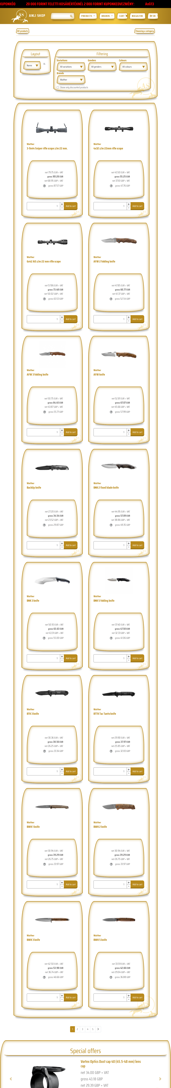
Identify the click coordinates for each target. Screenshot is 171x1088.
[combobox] (32, 65)
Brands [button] (106, 16)
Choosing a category (145, 31)
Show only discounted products (74, 87)
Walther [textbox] (63, 80)
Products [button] (87, 16)
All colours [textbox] (127, 67)
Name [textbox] (29, 65)
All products (22, 31)
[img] (71, 16)
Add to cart (71, 206)
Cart (123, 16)
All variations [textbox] (66, 67)
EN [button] (153, 16)
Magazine (137, 16)
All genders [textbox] (96, 67)
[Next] (98, 1029)
